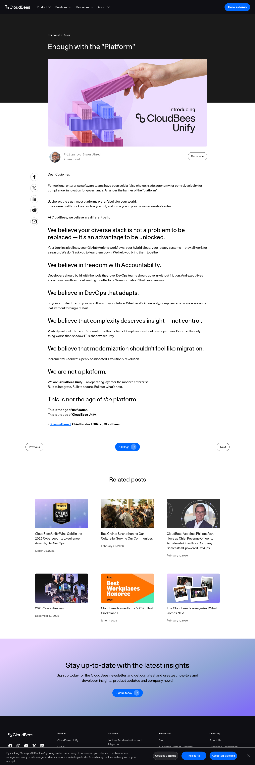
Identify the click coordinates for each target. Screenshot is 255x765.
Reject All (194, 756)
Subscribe (197, 156)
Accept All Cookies (223, 756)
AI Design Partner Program (176, 746)
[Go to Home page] (17, 7)
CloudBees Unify (67, 740)
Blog (161, 740)
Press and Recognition (224, 746)
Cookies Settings (165, 756)
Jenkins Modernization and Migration (124, 742)
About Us (215, 740)
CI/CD (61, 746)
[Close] (248, 756)
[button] (44, 7)
